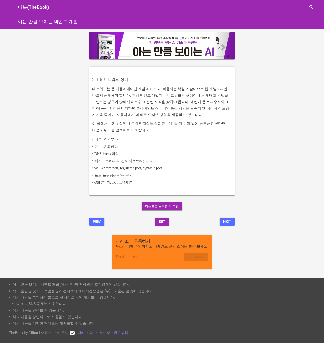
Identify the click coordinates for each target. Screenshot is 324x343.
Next (227, 221)
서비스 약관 (87, 333)
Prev (97, 221)
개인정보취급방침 (113, 333)
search (311, 7)
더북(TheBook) (33, 7)
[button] (100, 45)
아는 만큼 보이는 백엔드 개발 (48, 21)
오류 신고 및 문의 (58, 333)
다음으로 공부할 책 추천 (162, 206)
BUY (162, 221)
